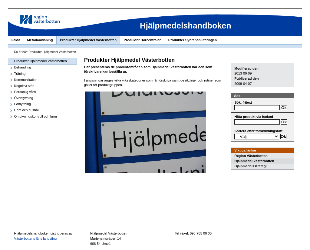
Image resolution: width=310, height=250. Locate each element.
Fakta (16, 40)
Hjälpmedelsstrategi (250, 166)
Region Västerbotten (250, 156)
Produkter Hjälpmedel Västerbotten (88, 40)
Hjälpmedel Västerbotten (254, 161)
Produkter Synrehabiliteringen (192, 40)
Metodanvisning (40, 40)
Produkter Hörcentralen (142, 40)
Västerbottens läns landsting (35, 238)
